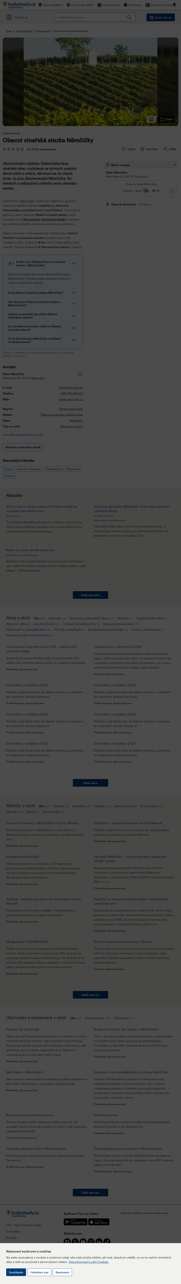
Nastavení (62, 1272)
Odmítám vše (39, 1272)
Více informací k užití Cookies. (89, 1261)
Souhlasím (16, 1272)
